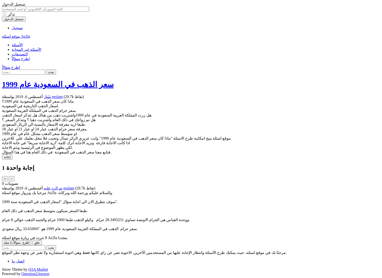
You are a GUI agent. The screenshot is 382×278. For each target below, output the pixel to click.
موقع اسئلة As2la (16, 36)
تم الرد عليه (53, 188)
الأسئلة (17, 45)
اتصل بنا (18, 261)
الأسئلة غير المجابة (26, 49)
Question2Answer (35, 274)
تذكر (11, 14)
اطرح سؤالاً (21, 59)
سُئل (47, 97)
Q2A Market (38, 269)
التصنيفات (20, 54)
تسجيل (17, 28)
